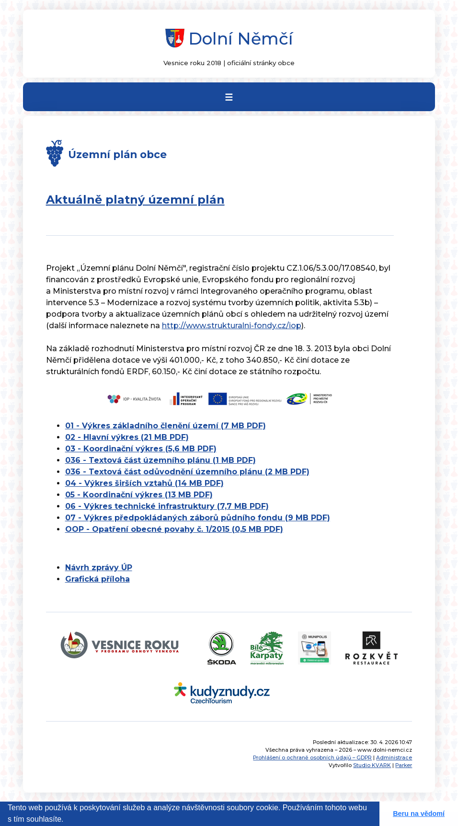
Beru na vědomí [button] (419, 813)
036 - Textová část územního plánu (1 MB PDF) (160, 460)
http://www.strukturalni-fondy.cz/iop (231, 325)
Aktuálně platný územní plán (135, 199)
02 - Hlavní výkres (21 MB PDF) (127, 437)
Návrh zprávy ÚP (98, 567)
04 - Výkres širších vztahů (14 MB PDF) (144, 483)
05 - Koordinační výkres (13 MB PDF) (139, 494)
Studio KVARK (372, 765)
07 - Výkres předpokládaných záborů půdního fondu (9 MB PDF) (197, 517)
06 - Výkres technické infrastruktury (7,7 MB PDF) (167, 506)
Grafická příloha (97, 579)
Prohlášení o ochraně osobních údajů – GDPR (312, 758)
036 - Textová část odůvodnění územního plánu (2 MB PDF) (187, 471)
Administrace (394, 758)
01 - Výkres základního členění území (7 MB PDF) (165, 425)
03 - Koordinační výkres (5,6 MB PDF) (141, 448)
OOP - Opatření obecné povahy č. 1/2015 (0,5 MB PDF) (174, 529)
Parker (403, 765)
